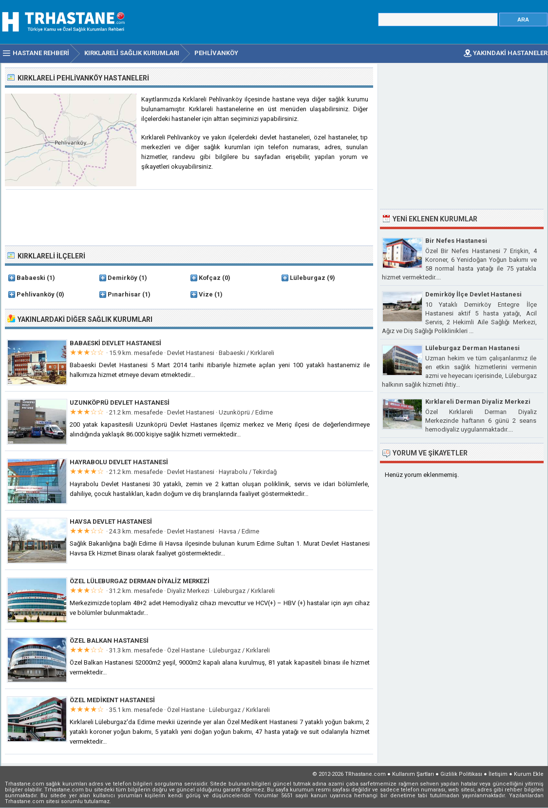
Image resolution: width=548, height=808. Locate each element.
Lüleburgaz (307, 277)
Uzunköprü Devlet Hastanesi (120, 402)
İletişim (498, 774)
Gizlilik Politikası (461, 774)
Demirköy (122, 277)
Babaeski (31, 277)
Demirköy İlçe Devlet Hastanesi (473, 294)
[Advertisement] (189, 216)
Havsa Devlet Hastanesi (111, 521)
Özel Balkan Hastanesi (109, 640)
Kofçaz (210, 277)
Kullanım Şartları (413, 774)
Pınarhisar (124, 294)
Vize (206, 294)
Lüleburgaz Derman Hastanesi (472, 348)
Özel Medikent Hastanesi (112, 700)
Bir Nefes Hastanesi (456, 240)
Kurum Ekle (529, 774)
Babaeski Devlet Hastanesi (115, 343)
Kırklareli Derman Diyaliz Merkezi (477, 401)
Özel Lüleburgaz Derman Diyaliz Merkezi (139, 581)
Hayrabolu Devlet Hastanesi (119, 462)
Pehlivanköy (36, 294)
